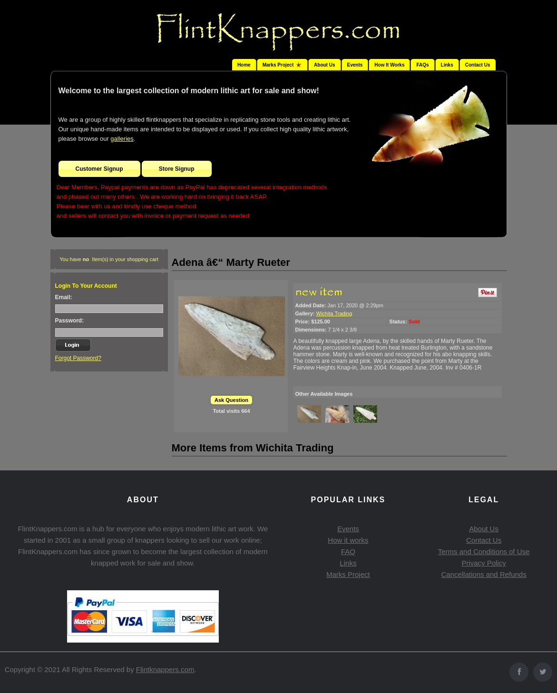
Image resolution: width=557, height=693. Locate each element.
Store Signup (177, 169)
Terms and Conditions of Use (484, 551)
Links (447, 65)
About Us (324, 65)
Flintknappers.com (165, 669)
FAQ (348, 551)
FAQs (422, 65)
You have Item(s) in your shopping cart (108, 259)
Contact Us (477, 65)
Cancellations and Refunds (483, 574)
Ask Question (231, 400)
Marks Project (348, 574)
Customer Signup (99, 169)
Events (355, 65)
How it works (348, 540)
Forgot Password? (78, 358)
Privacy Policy (483, 563)
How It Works (389, 65)
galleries (121, 138)
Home (244, 65)
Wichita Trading (334, 313)
